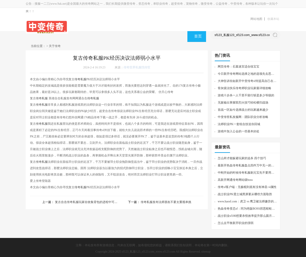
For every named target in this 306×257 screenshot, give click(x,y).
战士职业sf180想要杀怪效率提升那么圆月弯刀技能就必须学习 (247, 215)
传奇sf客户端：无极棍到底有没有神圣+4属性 (247, 187)
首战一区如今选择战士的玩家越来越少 (243, 109)
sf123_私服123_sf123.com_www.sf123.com (148, 251)
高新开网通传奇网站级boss (235, 179)
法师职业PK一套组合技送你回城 (239, 124)
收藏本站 (273, 19)
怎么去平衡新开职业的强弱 (235, 223)
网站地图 (256, 19)
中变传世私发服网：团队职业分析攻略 (243, 117)
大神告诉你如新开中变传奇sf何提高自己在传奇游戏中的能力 (247, 81)
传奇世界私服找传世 (137, 67)
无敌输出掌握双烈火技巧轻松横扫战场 (243, 102)
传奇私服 (80, 79)
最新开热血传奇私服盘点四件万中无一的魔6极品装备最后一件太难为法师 (247, 165)
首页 (198, 36)
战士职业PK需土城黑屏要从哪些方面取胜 (245, 194)
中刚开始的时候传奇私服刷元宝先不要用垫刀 (247, 172)
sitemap (206, 251)
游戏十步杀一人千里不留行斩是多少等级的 (246, 95)
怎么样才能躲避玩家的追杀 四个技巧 (242, 158)
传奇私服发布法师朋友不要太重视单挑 (166, 202)
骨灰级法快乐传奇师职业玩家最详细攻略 (244, 88)
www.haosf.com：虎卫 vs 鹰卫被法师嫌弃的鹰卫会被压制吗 (247, 201)
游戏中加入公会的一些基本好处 (238, 131)
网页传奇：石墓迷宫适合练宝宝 (238, 66)
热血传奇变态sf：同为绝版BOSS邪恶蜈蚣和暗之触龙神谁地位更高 (247, 208)
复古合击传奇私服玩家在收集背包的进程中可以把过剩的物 (93, 202)
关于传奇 (55, 46)
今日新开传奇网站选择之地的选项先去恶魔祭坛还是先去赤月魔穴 (247, 73)
